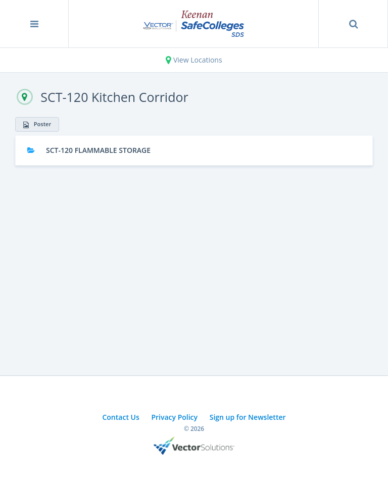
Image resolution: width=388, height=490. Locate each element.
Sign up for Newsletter (248, 417)
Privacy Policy (174, 417)
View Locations (194, 60)
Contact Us (120, 417)
